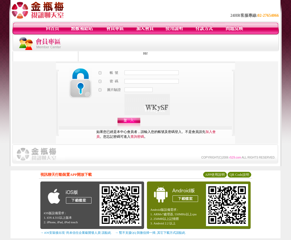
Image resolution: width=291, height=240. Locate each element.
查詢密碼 (137, 137)
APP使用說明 (215, 175)
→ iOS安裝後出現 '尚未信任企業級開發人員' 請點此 (75, 232)
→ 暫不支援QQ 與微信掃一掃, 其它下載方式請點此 (150, 232)
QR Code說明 (239, 175)
